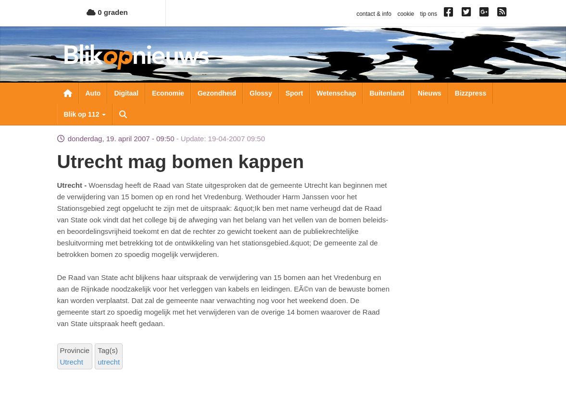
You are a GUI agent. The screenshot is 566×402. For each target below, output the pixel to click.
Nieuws (429, 93)
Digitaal (126, 93)
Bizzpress (470, 93)
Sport (294, 93)
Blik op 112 (85, 114)
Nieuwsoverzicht (67, 93)
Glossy (261, 93)
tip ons (428, 14)
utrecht (109, 362)
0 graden (107, 12)
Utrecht (71, 362)
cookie (405, 14)
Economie (168, 93)
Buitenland (386, 93)
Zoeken (123, 114)
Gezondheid (217, 93)
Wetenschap (336, 93)
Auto (93, 93)
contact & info (373, 14)
